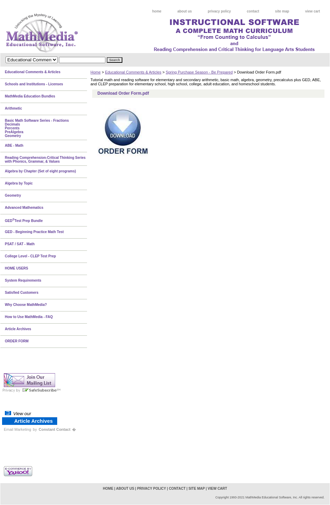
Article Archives (18, 329)
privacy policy (219, 11)
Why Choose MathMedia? (26, 305)
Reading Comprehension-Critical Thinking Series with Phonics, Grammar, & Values (45, 159)
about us (184, 11)
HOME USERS (16, 268)
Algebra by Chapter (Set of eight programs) (40, 171)
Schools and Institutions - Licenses (34, 84)
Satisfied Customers (21, 292)
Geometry (13, 195)
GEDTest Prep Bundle (24, 220)
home (157, 11)
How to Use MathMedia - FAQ (29, 317)
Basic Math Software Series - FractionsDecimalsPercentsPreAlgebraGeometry (37, 128)
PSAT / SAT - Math (20, 244)
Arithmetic (13, 108)
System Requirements (23, 280)
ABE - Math (14, 145)
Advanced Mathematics (24, 207)
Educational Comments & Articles (133, 72)
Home (95, 72)
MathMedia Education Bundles (30, 96)
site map (282, 11)
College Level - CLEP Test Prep (30, 256)
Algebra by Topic (19, 183)
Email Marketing (17, 429)
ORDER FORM (16, 341)
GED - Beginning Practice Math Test (34, 232)
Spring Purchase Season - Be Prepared (199, 72)
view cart (312, 11)
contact (253, 11)
